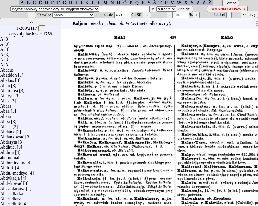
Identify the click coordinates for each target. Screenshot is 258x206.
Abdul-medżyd (13, 171)
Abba (5, 120)
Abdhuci (8, 145)
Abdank (7, 130)
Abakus (7, 78)
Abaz (5, 109)
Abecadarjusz (12, 187)
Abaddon (8, 73)
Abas (4, 99)
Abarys (6, 94)
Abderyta (8, 140)
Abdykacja (10, 176)
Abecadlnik (10, 202)
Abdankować (12, 135)
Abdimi (7, 150)
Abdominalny (12, 161)
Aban (5, 84)
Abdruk (7, 166)
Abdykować (11, 181)
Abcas (5, 125)
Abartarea (9, 89)
